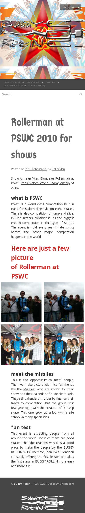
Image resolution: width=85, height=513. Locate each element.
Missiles (28, 389)
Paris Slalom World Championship (45, 183)
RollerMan (58, 169)
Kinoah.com (66, 483)
